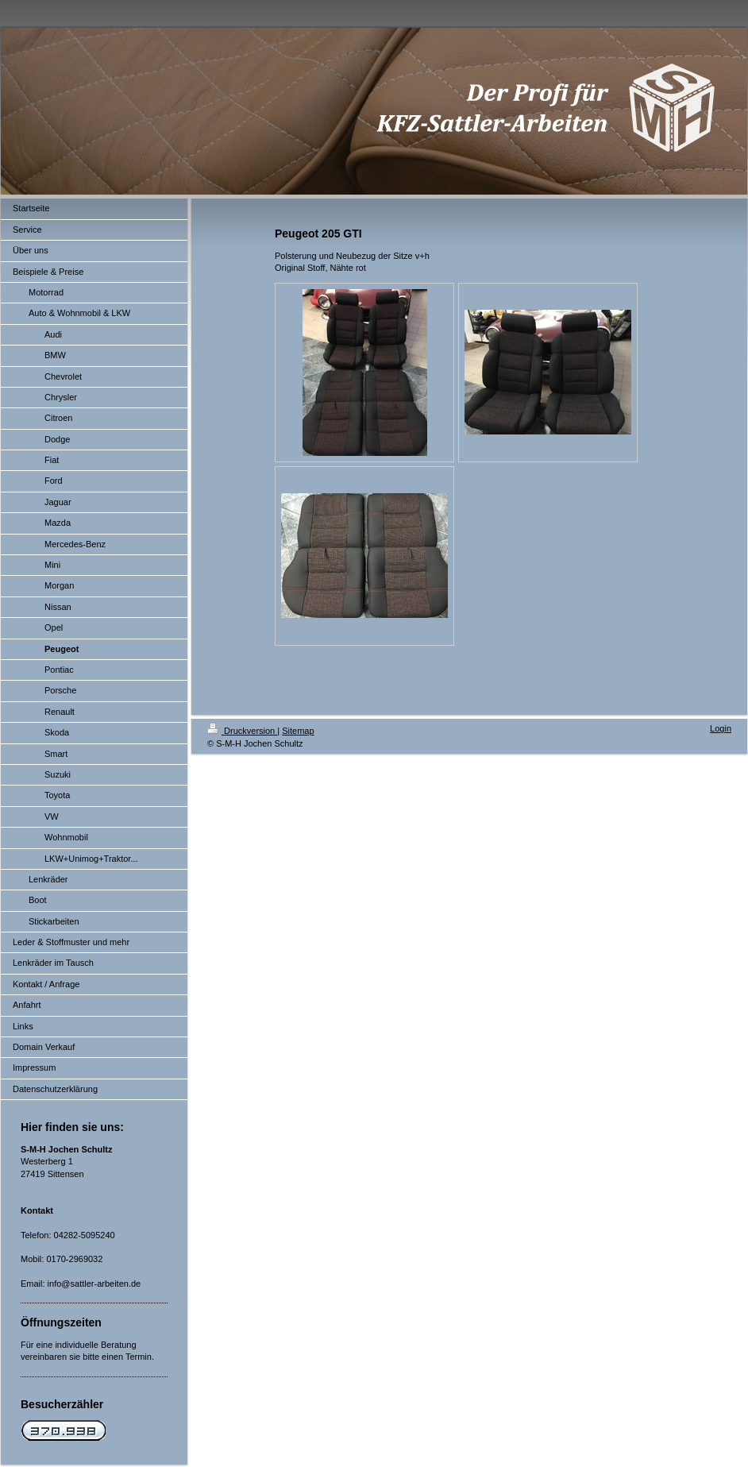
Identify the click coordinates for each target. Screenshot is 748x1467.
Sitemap (298, 730)
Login (720, 728)
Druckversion (242, 730)
